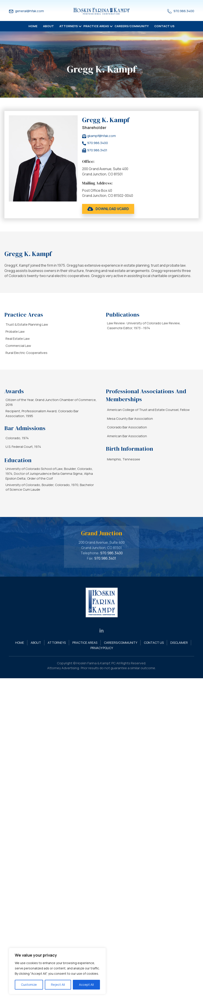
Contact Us (164, 26)
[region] (57, 971)
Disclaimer (179, 642)
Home (33, 26)
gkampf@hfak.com (101, 135)
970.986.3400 (183, 11)
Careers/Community (132, 26)
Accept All (86, 984)
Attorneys (68, 26)
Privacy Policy (101, 648)
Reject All (58, 984)
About (48, 26)
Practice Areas (96, 26)
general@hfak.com (29, 11)
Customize (29, 984)
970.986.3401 (105, 558)
